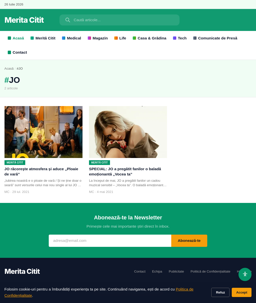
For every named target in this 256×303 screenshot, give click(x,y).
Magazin (98, 38)
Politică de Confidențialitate (210, 271)
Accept (241, 292)
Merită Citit (42, 38)
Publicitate (176, 271)
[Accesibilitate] (245, 274)
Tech (180, 38)
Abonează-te (189, 240)
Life (120, 38)
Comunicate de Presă (215, 38)
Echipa (157, 271)
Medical (71, 38)
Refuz (220, 292)
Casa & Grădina (149, 38)
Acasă (16, 38)
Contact (17, 52)
